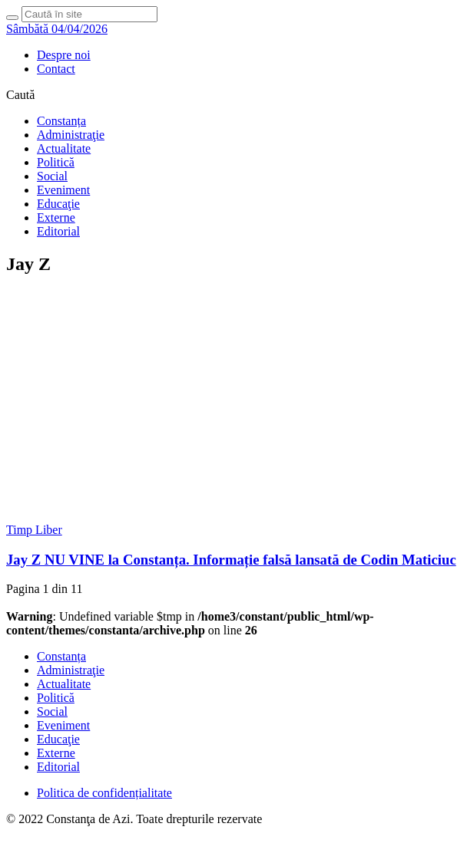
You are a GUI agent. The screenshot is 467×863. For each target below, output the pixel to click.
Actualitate (64, 148)
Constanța (61, 120)
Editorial (58, 231)
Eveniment (63, 189)
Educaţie (58, 203)
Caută (20, 94)
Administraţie (70, 134)
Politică (56, 162)
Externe (56, 217)
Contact (56, 68)
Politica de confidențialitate (104, 792)
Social (52, 176)
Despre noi (64, 54)
